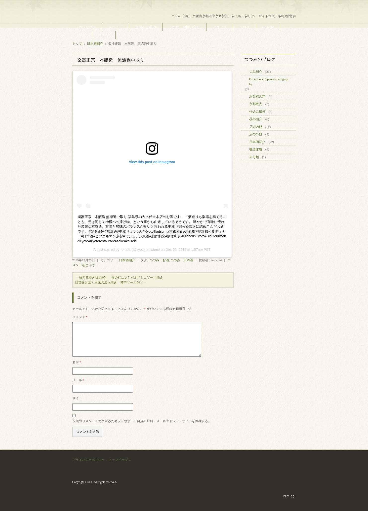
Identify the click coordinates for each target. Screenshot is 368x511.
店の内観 (255, 127)
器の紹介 (255, 119)
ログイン (289, 496)
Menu (83, 35)
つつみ (125, 250)
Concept (268, 27)
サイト (77, 398)
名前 (76, 362)
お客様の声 (257, 96)
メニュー (116, 27)
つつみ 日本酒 (181, 260)
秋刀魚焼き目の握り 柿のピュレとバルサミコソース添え (119, 277)
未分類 (254, 157)
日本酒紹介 (127, 260)
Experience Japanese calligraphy (268, 81)
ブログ (244, 27)
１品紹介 (255, 71)
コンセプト (87, 27)
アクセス (220, 27)
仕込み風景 (257, 111)
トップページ (118, 460)
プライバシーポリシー (88, 460)
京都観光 (255, 104)
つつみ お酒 (159, 260)
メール (78, 380)
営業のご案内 (145, 27)
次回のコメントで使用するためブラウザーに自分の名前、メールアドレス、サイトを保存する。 (141, 421)
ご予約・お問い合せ (184, 27)
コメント (80, 317)
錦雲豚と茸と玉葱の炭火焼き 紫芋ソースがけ (111, 282)
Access (104, 35)
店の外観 (255, 134)
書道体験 (255, 149)
